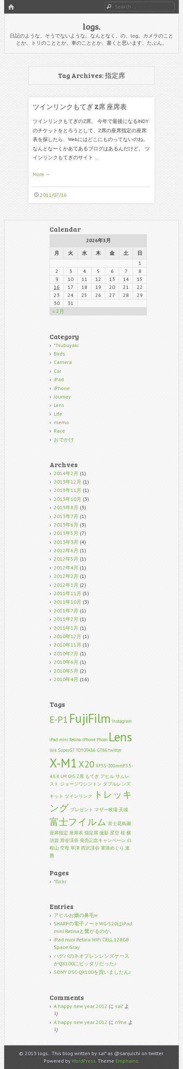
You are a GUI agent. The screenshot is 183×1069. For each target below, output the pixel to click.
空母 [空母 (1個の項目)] (64, 848)
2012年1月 (66, 585)
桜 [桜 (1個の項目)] (122, 833)
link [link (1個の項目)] (53, 750)
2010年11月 (67, 644)
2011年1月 (66, 628)
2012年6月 (66, 550)
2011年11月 (67, 593)
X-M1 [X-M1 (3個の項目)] (63, 763)
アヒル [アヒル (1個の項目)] (107, 776)
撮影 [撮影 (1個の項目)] (104, 833)
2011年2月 (66, 619)
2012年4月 (66, 567)
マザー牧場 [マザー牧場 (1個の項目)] (106, 809)
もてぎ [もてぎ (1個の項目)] (92, 776)
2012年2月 (66, 576)
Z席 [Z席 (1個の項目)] (80, 776)
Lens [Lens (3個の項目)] (120, 737)
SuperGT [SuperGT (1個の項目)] (66, 750)
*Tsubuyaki (66, 345)
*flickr (60, 881)
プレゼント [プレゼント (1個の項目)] (81, 809)
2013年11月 (67, 490)
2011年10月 (67, 602)
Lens (59, 405)
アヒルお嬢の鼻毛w (76, 915)
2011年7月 (66, 610)
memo (61, 422)
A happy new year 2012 (80, 1006)
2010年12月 (67, 636)
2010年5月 (66, 671)
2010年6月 (66, 662)
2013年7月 (66, 516)
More (41, 174)
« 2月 (58, 311)
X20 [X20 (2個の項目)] (86, 764)
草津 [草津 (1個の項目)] (75, 848)
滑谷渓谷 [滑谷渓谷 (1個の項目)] (69, 840)
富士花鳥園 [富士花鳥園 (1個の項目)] (119, 823)
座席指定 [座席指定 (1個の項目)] (59, 833)
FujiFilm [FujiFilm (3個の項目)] (90, 718)
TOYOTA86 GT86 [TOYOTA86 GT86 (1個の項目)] (91, 750)
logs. (91, 26)
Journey (62, 396)
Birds (59, 353)
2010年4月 (66, 679)
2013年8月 (66, 507)
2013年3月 (66, 542)
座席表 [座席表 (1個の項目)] (76, 833)
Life (58, 414)
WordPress (84, 1061)
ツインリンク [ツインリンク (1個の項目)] (78, 796)
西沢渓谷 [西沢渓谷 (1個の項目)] (90, 848)
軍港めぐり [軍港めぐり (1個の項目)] (112, 848)
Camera (63, 362)
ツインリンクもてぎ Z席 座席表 (80, 106)
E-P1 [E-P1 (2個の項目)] (59, 719)
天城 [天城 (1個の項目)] (123, 809)
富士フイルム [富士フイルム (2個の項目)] (78, 822)
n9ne (121, 1022)
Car (57, 371)
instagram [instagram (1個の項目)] (122, 721)
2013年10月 (67, 499)
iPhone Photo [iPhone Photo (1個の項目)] (94, 740)
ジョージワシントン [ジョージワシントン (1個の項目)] (81, 784)
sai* (119, 1006)
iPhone (62, 388)
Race (59, 431)
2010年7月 (66, 653)
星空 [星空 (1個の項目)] (114, 833)
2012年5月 (66, 559)
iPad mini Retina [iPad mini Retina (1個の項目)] (65, 740)
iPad (59, 379)
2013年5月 (66, 533)
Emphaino (127, 1061)
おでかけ (64, 439)
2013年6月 (66, 524)
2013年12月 (67, 481)
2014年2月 (66, 473)
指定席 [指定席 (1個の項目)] (91, 833)
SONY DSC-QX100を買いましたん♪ (92, 972)
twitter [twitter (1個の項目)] (115, 750)
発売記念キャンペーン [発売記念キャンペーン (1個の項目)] (103, 840)
